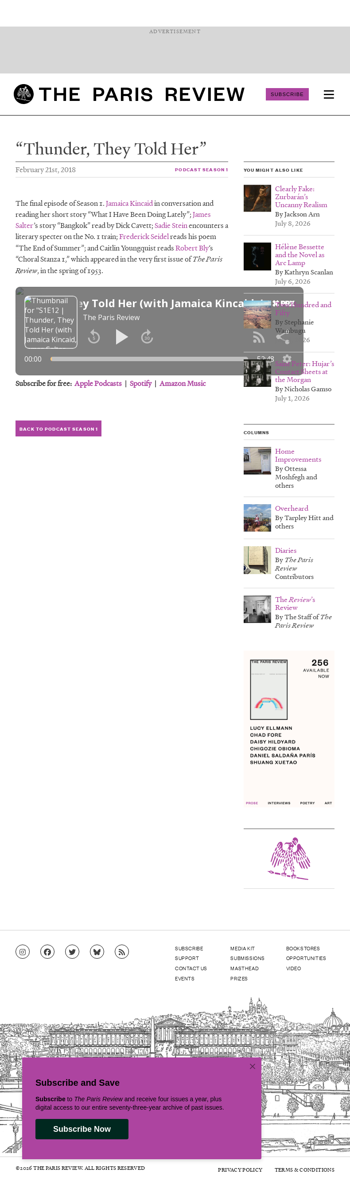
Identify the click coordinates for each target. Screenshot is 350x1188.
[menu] (329, 94)
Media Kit (242, 948)
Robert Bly (192, 248)
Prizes (239, 978)
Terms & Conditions (304, 1169)
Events (185, 978)
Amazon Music (182, 383)
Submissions (247, 958)
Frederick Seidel (144, 236)
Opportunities (306, 958)
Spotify (141, 383)
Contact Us (191, 968)
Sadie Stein (171, 225)
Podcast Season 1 (201, 169)
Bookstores (303, 948)
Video (293, 968)
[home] (129, 94)
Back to (58, 428)
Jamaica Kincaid (129, 203)
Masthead (244, 968)
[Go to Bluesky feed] (97, 952)
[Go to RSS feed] (122, 952)
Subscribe (287, 94)
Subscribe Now (82, 1129)
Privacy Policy (240, 1169)
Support (187, 958)
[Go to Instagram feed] (23, 952)
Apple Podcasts (98, 383)
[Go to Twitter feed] (72, 952)
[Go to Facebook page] (47, 952)
